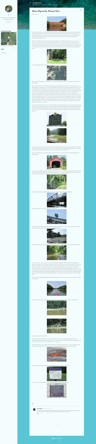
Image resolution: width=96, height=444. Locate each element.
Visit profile (8, 21)
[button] (80, 10)
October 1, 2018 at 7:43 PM (47, 408)
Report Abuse (4, 53)
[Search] (83, 3)
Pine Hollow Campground (48, 346)
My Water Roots (37, 3)
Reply (38, 413)
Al (8, 14)
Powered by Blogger (57, 438)
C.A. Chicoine (39, 408)
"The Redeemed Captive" (42, 102)
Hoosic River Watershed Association (39, 341)
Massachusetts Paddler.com (54, 341)
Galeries (59, 440)
